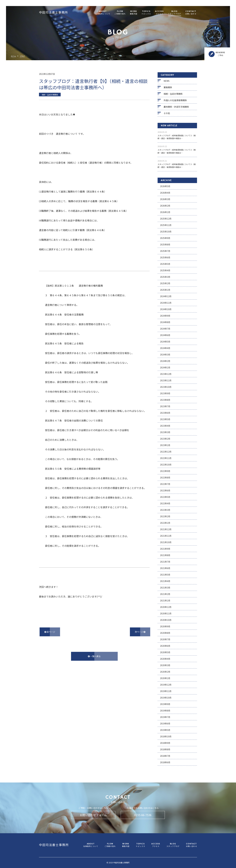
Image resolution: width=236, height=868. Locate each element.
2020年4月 (165, 658)
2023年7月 (165, 406)
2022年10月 (165, 464)
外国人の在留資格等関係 (175, 100)
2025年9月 (165, 238)
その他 (167, 113)
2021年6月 (165, 568)
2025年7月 (165, 250)
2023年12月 (165, 373)
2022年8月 (165, 477)
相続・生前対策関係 (173, 93)
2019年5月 (165, 729)
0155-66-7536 (142, 815)
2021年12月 (165, 529)
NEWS (166, 80)
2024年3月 (165, 354)
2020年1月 (165, 678)
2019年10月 (165, 697)
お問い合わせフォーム (93, 815)
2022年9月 (165, 471)
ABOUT (102, 12)
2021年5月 (165, 574)
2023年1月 (165, 445)
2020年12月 (165, 606)
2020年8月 (165, 632)
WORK (133, 12)
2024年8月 (165, 322)
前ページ (49, 631)
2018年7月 (165, 755)
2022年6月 (165, 490)
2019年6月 (165, 723)
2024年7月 (165, 328)
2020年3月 (165, 665)
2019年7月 (165, 717)
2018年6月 (165, 762)
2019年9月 (165, 704)
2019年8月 (165, 710)
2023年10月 (165, 386)
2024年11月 (165, 302)
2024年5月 (165, 341)
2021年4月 (165, 581)
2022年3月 (165, 509)
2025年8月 (165, 244)
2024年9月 (165, 315)
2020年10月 (165, 619)
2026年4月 (165, 192)
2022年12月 (165, 451)
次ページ (140, 631)
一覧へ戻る (94, 656)
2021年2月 (165, 594)
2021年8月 (165, 555)
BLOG (174, 12)
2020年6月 (165, 645)
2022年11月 (165, 458)
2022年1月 (165, 522)
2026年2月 (165, 205)
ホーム (13, 56)
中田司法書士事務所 (53, 12)
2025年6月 (165, 257)
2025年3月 (165, 276)
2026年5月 (165, 186)
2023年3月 (165, 432)
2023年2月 (165, 438)
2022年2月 (165, 516)
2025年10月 (165, 231)
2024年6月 (165, 335)
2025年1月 (165, 289)
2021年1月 (165, 600)
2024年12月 (165, 296)
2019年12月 (165, 684)
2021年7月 (165, 561)
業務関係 (168, 87)
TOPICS (146, 12)
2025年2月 (165, 283)
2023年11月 (165, 380)
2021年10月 (165, 542)
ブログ (22, 56)
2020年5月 (165, 652)
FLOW (120, 12)
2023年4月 (165, 425)
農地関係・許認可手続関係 (176, 106)
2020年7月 (165, 639)
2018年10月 (165, 736)
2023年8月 (165, 399)
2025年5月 (165, 263)
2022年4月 (165, 503)
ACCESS (159, 12)
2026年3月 (165, 199)
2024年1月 (165, 367)
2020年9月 (165, 626)
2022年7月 (165, 483)
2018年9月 (165, 742)
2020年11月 (165, 613)
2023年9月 (165, 393)
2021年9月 (165, 548)
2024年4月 (165, 348)
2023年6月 (165, 412)
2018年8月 (165, 749)
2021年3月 (165, 587)
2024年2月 (165, 360)
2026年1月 (165, 212)
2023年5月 (165, 419)
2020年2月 (165, 671)
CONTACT (190, 12)
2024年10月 (165, 309)
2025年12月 (165, 218)
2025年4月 (165, 270)
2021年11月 (165, 535)
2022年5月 (165, 496)
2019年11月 (165, 691)
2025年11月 (165, 225)
